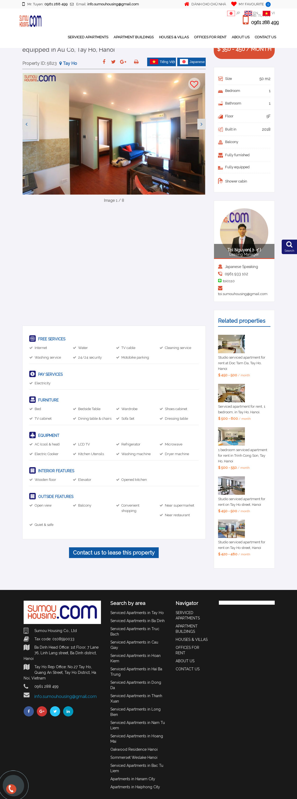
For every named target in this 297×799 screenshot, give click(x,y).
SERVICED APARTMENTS (88, 37)
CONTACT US (265, 37)
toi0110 (229, 281)
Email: (104, 4)
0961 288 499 (265, 22)
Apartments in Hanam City (132, 779)
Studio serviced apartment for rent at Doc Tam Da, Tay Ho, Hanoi (241, 363)
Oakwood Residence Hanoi (134, 749)
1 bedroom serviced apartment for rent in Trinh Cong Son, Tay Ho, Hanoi (242, 455)
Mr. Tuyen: (45, 4)
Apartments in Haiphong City (135, 787)
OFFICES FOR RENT (210, 37)
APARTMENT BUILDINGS (134, 37)
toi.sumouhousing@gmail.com (242, 294)
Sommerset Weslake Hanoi (133, 757)
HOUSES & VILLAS (174, 37)
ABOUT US (240, 37)
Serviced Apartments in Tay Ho (137, 613)
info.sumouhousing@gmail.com (65, 696)
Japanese (192, 61)
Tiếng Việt (162, 61)
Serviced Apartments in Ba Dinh (137, 621)
